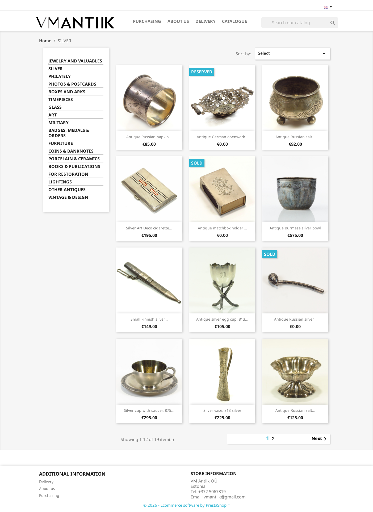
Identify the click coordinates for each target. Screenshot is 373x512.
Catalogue (234, 21)
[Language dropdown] (329, 7)
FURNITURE (60, 143)
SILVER (55, 69)
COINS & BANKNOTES (71, 151)
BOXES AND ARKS (66, 92)
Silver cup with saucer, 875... (149, 410)
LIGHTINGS (60, 182)
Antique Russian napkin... (149, 136)
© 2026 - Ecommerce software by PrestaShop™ (186, 505)
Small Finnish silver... (149, 319)
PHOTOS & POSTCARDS (72, 84)
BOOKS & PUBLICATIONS (74, 166)
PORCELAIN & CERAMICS (74, 159)
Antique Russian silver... (295, 319)
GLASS (55, 107)
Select (292, 53)
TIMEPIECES (60, 99)
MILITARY (58, 122)
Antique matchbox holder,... (222, 227)
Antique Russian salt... (295, 136)
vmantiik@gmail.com (225, 497)
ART (52, 115)
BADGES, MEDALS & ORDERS (68, 133)
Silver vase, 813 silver (222, 410)
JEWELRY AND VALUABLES (75, 61)
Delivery (205, 21)
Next (320, 439)
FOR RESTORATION (68, 174)
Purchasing (147, 21)
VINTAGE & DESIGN (68, 197)
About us (178, 21)
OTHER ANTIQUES (67, 189)
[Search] (299, 22)
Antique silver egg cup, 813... (222, 319)
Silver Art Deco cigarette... (149, 227)
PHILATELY (59, 76)
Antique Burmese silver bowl (295, 227)
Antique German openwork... (222, 136)
